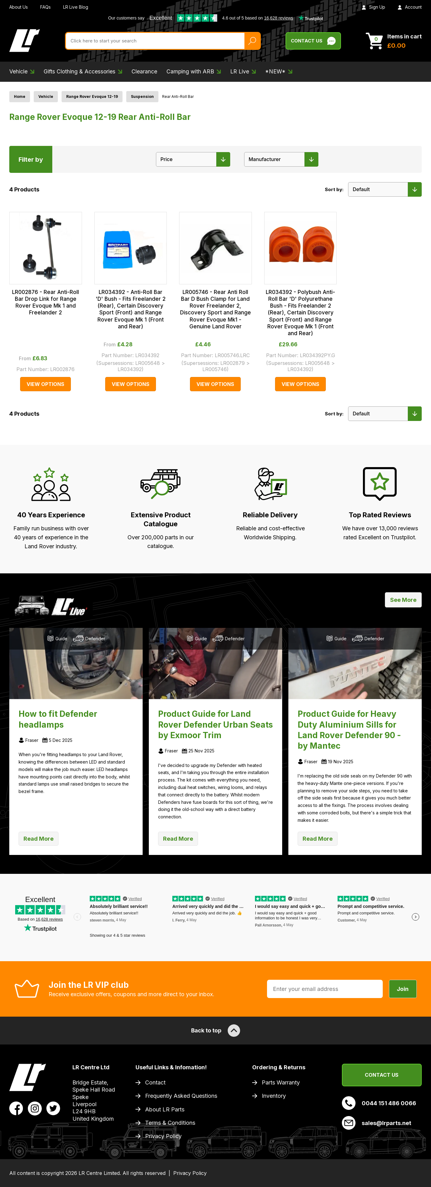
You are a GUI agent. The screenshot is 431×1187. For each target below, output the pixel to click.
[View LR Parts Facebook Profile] (16, 1108)
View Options (45, 384)
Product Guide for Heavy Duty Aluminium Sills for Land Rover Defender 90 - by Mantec (349, 730)
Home (19, 96)
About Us (18, 7)
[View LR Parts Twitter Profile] (53, 1108)
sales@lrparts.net (376, 1123)
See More (403, 600)
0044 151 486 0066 (379, 1103)
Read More (39, 838)
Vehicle (45, 96)
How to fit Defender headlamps (58, 719)
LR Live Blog (75, 7)
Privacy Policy (163, 1136)
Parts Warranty (281, 1082)
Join (403, 989)
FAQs (45, 7)
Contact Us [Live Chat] (313, 41)
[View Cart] (394, 41)
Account (410, 7)
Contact (155, 1082)
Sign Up (373, 7)
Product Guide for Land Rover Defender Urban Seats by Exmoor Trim (215, 724)
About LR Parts (164, 1109)
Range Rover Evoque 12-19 (92, 96)
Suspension (142, 96)
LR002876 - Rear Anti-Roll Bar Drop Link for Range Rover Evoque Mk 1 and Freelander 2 (45, 302)
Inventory (274, 1096)
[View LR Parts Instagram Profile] (35, 1108)
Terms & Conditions (170, 1122)
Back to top (215, 1030)
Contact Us (382, 1075)
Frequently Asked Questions (181, 1096)
